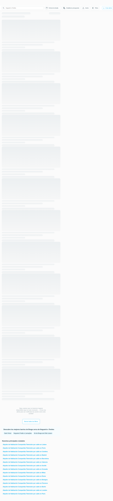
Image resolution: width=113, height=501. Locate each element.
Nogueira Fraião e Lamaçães (23, 433)
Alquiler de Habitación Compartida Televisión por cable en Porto (24, 448)
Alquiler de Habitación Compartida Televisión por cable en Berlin (24, 486)
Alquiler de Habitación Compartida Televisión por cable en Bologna (25, 479)
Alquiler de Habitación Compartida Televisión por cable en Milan (24, 472)
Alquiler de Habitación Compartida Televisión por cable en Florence (25, 483)
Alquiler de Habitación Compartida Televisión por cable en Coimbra (25, 451)
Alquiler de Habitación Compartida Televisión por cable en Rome (24, 476)
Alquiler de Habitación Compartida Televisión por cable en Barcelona (26, 458)
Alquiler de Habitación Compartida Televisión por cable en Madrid (24, 455)
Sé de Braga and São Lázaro (43, 433)
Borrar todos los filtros (31, 421)
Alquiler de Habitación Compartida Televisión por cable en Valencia (25, 462)
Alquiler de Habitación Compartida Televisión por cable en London (25, 490)
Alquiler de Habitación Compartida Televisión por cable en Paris (24, 493)
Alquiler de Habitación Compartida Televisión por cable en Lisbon (24, 444)
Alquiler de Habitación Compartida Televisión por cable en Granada (25, 469)
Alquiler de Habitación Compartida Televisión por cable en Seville (24, 465)
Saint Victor (7, 433)
